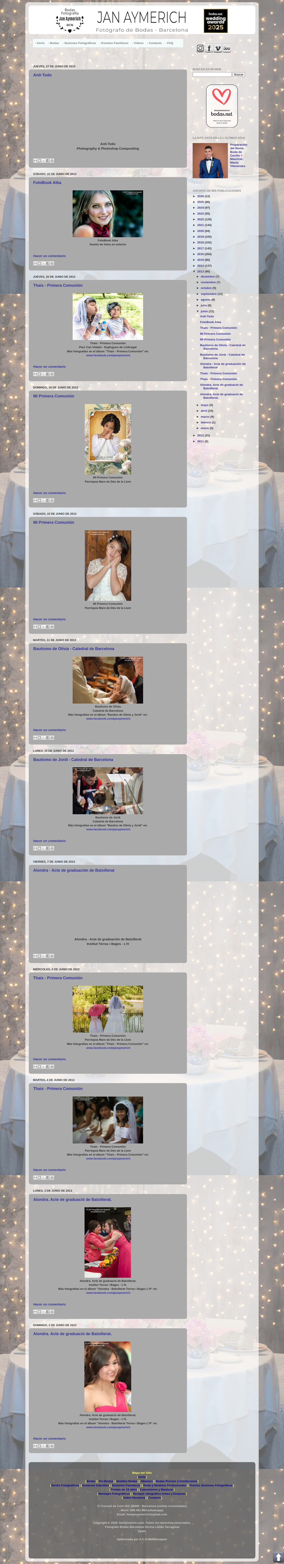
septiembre (209, 294)
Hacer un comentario (49, 256)
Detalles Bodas (127, 1481)
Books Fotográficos (65, 1485)
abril (204, 410)
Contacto (154, 1497)
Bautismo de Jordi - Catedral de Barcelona (73, 759)
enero (205, 428)
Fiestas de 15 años (124, 1489)
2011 (201, 441)
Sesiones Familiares (126, 1485)
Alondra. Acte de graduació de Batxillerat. (72, 1199)
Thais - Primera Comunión (58, 285)
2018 (201, 242)
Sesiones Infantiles (95, 1485)
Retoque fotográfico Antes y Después (159, 1493)
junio (205, 311)
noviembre (209, 282)
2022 (201, 219)
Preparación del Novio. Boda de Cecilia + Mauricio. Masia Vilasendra (238, 155)
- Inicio (40, 43)
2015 (201, 259)
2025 (201, 202)
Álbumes (146, 1481)
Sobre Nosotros (134, 1497)
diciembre (208, 276)
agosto (206, 299)
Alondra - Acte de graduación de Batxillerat (73, 870)
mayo (205, 405)
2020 (201, 231)
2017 (201, 248)
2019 (201, 236)
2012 (201, 435)
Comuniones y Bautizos (156, 1489)
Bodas (91, 1481)
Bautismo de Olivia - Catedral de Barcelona (73, 649)
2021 (201, 225)
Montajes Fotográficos (114, 1493)
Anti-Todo (42, 75)
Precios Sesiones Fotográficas (211, 1485)
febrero (206, 422)
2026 (201, 196)
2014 (201, 265)
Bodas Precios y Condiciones (176, 1481)
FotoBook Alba (47, 182)
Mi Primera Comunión (53, 396)
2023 (201, 213)
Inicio (142, 1477)
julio (204, 305)
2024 (201, 207)
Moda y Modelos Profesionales (164, 1485)
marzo (205, 416)
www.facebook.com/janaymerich (108, 355)
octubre (206, 288)
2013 (201, 271)
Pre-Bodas (105, 1481)
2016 (201, 254)
